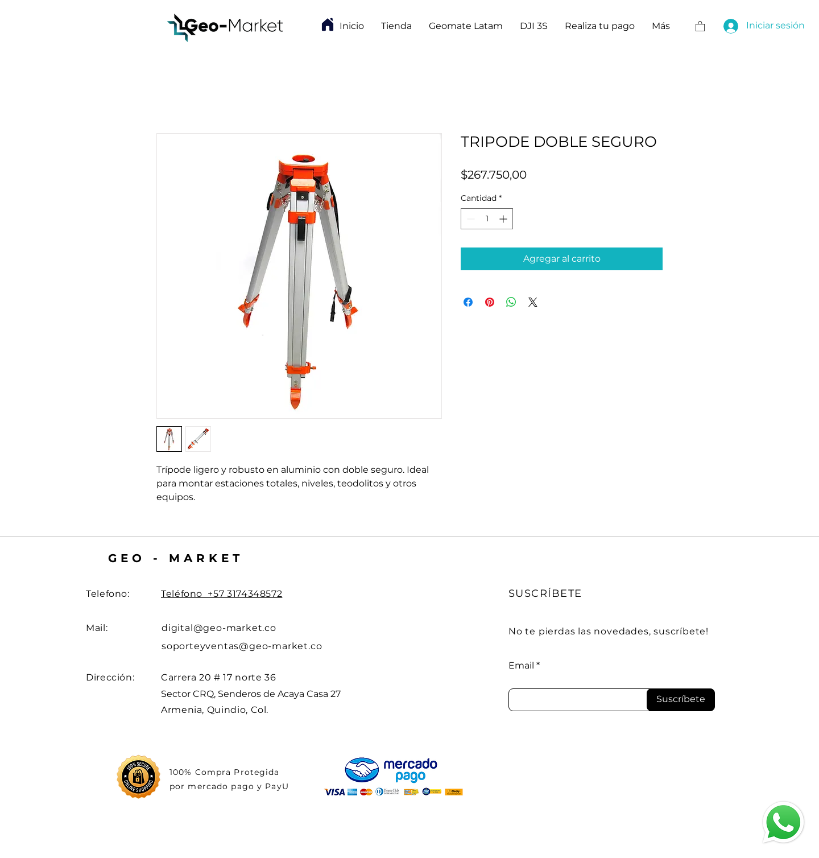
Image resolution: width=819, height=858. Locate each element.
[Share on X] (533, 302)
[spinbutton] (487, 219)
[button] (700, 25)
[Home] (327, 24)
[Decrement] (469, 219)
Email (521, 665)
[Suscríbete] (681, 699)
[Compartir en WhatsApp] (511, 302)
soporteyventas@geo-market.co (242, 646)
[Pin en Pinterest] (490, 302)
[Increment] (504, 219)
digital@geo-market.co (219, 627)
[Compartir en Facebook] (468, 302)
